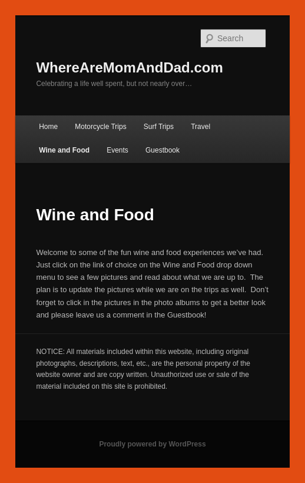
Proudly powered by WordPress (152, 444)
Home (48, 127)
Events (117, 150)
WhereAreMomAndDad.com (129, 67)
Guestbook (162, 150)
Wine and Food (64, 150)
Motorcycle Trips (100, 127)
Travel (200, 127)
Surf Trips (159, 127)
